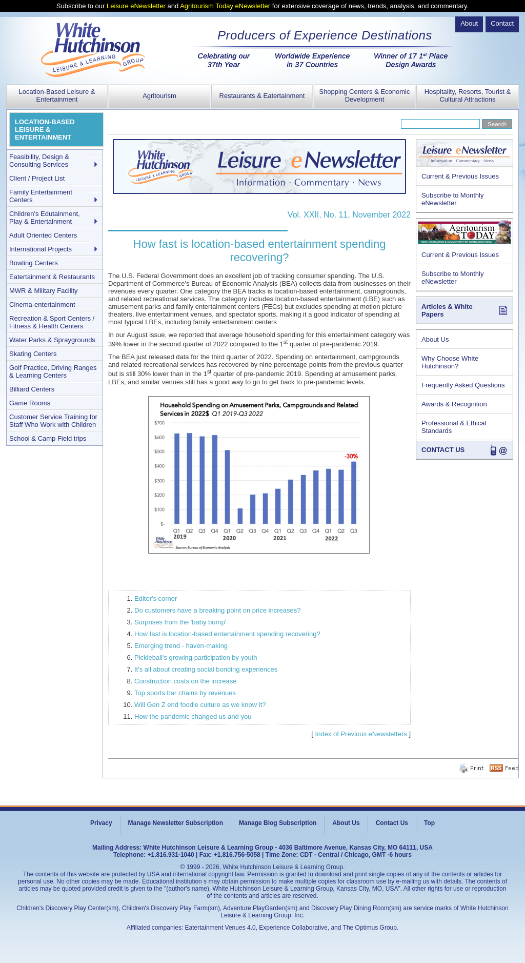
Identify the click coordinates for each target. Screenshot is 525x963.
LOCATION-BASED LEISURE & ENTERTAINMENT (45, 129)
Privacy (101, 823)
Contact (502, 23)
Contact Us (392, 823)
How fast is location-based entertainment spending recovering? (227, 634)
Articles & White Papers (447, 310)
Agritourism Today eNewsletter (225, 6)
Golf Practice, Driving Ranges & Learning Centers (53, 371)
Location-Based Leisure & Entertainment (57, 95)
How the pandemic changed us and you (192, 716)
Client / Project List (37, 178)
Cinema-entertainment (42, 304)
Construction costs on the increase (185, 681)
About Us (435, 339)
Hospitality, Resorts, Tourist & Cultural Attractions (468, 95)
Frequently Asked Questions (463, 385)
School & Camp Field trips (47, 438)
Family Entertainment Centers (40, 196)
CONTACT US (443, 450)
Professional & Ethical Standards (453, 427)
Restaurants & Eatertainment (262, 96)
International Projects (40, 249)
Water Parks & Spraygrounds (52, 340)
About (469, 23)
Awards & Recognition (454, 404)
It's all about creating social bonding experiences (205, 669)
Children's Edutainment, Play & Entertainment (44, 217)
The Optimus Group (370, 927)
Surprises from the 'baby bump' (180, 622)
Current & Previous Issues (460, 176)
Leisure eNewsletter (136, 6)
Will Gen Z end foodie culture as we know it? (200, 705)
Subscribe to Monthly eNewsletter (452, 199)
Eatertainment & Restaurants (52, 277)
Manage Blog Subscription (277, 823)
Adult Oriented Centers (43, 235)
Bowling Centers (33, 263)
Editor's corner (155, 598)
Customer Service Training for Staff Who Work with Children (53, 420)
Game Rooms (29, 403)
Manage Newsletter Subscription (175, 823)
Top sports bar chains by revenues (185, 693)
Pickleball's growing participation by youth (195, 657)
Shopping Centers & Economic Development (364, 95)
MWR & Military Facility (43, 290)
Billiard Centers (31, 389)
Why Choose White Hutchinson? (449, 362)
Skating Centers (33, 354)
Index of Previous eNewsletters (361, 734)
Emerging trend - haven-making (181, 646)
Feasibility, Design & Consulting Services (39, 160)
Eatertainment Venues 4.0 (220, 927)
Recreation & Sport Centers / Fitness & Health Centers (51, 322)
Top (429, 823)
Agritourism (159, 96)
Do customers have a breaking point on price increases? (217, 610)
